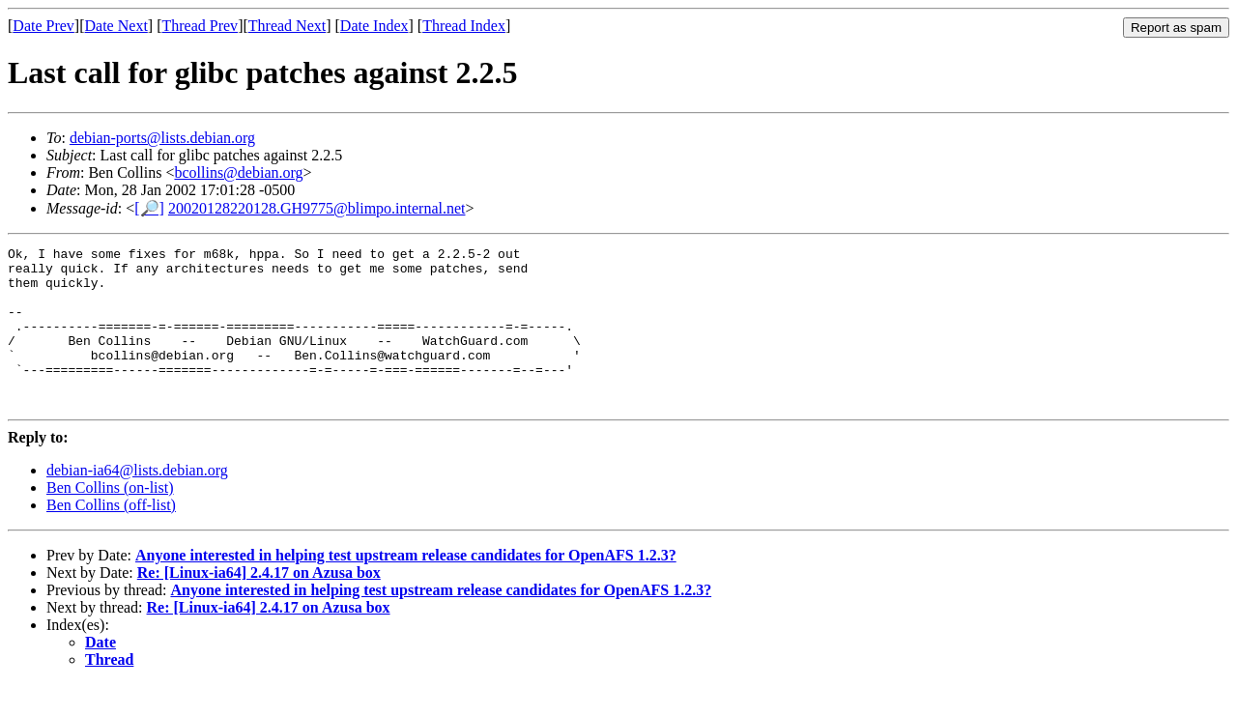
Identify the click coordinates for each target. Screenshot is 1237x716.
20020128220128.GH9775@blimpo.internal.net (317, 208)
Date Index (374, 25)
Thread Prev (199, 25)
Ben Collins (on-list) (110, 519)
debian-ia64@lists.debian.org (137, 502)
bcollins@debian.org (238, 172)
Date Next (116, 25)
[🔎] (149, 208)
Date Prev (43, 25)
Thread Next (287, 25)
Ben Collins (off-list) (111, 537)
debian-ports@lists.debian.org (162, 137)
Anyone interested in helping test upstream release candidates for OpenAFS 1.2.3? (405, 587)
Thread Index (463, 25)
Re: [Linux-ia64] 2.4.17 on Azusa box (259, 604)
